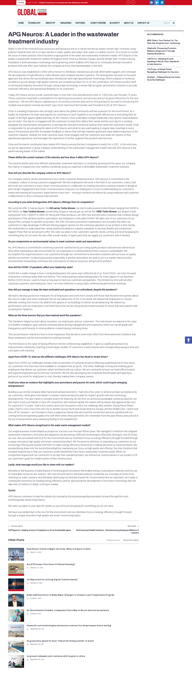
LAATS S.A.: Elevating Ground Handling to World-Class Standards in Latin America (163, 61)
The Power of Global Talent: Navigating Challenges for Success (163, 70)
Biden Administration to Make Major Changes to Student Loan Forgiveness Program (113, 568)
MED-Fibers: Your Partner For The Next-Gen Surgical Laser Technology (163, 41)
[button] (188, 340)
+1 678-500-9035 (82, 630)
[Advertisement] (125, 13)
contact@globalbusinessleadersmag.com (91, 640)
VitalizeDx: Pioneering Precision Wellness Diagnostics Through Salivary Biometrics (161, 51)
